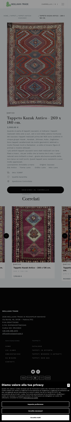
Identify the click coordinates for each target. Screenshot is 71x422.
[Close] (68, 385)
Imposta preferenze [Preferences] (35, 404)
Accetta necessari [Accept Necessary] (35, 411)
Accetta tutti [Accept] (35, 417)
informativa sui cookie (30, 398)
